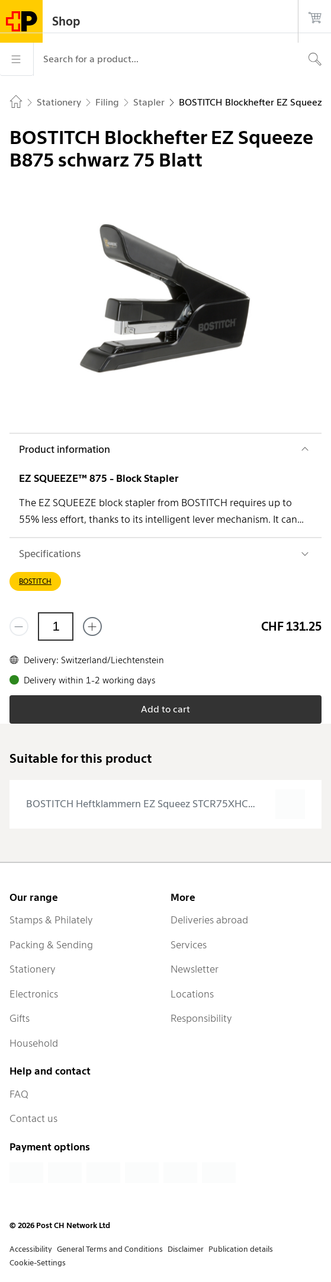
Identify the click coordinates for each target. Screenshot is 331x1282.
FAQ (18, 1094)
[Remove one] (18, 626)
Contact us (33, 1118)
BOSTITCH (35, 581)
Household (33, 1043)
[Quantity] (55, 626)
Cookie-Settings (37, 1262)
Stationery (32, 969)
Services (189, 945)
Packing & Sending (51, 945)
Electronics (33, 994)
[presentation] (165, 804)
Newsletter (194, 969)
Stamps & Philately (51, 920)
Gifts (19, 1018)
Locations (192, 994)
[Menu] (16, 59)
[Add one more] (92, 626)
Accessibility (30, 1249)
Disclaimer (186, 1249)
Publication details (240, 1249)
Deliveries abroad (209, 920)
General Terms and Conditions (110, 1249)
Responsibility (201, 1018)
